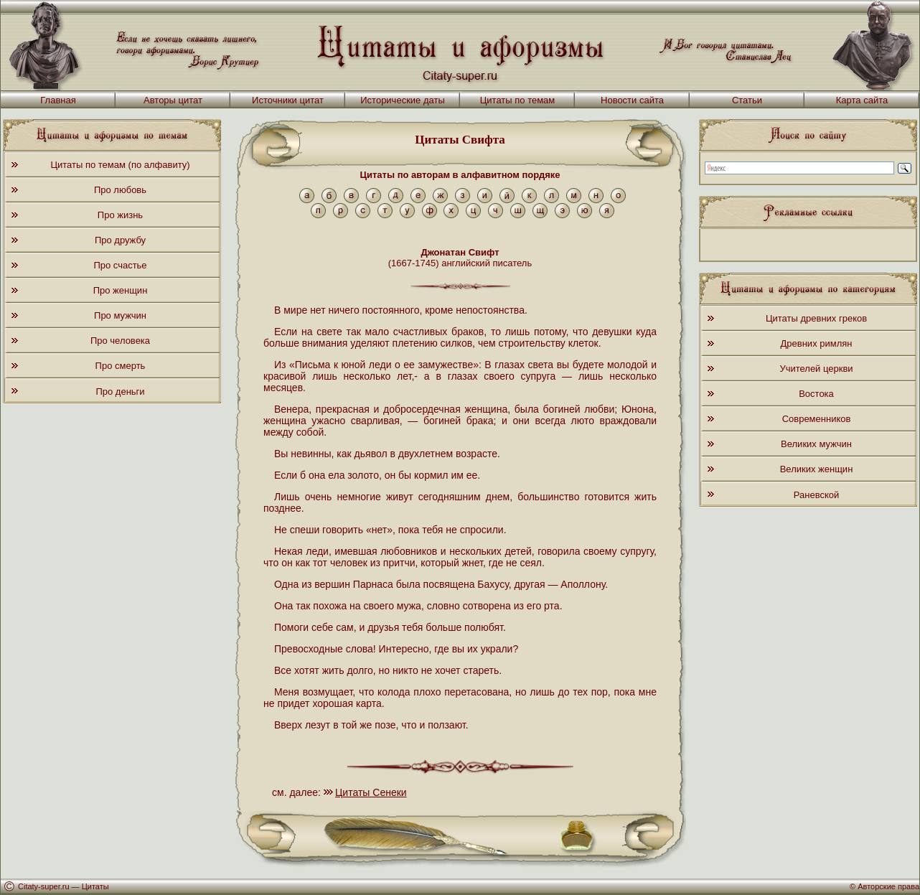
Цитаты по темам (517, 100)
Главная (57, 100)
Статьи (747, 100)
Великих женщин (816, 469)
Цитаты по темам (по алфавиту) (119, 164)
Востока (816, 393)
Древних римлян (817, 343)
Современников (816, 418)
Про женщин (120, 290)
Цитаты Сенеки (371, 792)
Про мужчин (120, 315)
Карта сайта (862, 100)
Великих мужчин (816, 444)
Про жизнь (120, 215)
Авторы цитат (173, 100)
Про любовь (120, 189)
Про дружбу (120, 240)
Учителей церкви (816, 368)
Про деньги (119, 391)
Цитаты (95, 886)
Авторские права (888, 886)
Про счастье (119, 265)
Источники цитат (288, 100)
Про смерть (120, 365)
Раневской (816, 494)
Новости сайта (632, 100)
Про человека (120, 340)
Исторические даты (402, 100)
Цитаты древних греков (816, 318)
